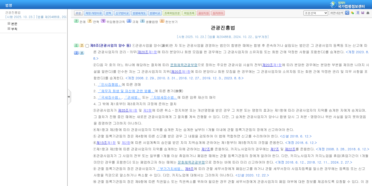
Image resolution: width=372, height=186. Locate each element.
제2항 (147, 110)
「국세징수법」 (109, 97)
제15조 (101, 142)
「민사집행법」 (109, 84)
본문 (12, 23)
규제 (132, 21)
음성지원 (203, 13)
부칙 (12, 29)
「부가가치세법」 (170, 168)
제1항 (153, 51)
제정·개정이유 (94, 13)
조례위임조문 (172, 13)
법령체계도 (139, 13)
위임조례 (189, 13)
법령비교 (155, 13)
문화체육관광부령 (184, 64)
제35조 (123, 110)
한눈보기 (169, 21)
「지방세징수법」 (163, 97)
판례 (80, 21)
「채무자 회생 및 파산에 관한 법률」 (126, 90)
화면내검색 (336, 13)
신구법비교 (122, 13)
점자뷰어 (218, 13)
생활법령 (149, 21)
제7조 (206, 148)
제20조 (143, 51)
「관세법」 (132, 97)
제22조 (290, 148)
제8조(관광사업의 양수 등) (111, 45)
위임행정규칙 (113, 21)
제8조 (189, 168)
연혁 (108, 13)
